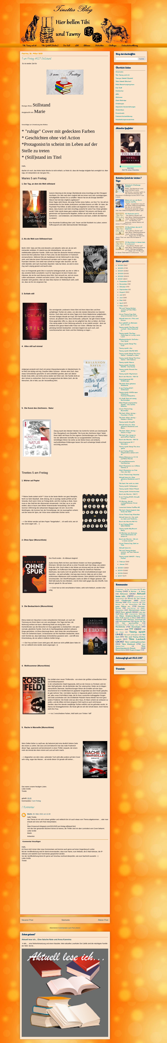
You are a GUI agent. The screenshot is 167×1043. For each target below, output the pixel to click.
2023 (121, 273)
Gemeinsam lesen (137, 610)
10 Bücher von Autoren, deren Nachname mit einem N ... (128, 534)
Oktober (122, 287)
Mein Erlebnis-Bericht (129, 616)
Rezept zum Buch (136, 625)
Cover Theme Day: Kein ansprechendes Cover (128, 315)
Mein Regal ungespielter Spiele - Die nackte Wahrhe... (128, 404)
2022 (121, 276)
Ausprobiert (120, 598)
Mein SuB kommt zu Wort (126, 618)
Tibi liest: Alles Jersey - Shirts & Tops (127, 431)
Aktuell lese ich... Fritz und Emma (128, 319)
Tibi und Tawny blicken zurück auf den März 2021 (127, 309)
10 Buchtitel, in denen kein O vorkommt (135, 243)
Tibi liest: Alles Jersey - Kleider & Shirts (127, 418)
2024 (121, 271)
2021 (120, 279)
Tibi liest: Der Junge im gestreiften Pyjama (127, 436)
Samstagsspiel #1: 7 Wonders (126, 443)
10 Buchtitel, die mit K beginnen (133, 228)
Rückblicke (120, 627)
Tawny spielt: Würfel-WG (128, 351)
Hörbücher (120, 91)
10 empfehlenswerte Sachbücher (127, 462)
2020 (121, 568)
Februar (122, 561)
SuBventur (120, 629)
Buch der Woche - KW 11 (128, 494)
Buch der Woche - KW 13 (128, 376)
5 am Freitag (36, 801)
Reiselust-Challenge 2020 (132, 185)
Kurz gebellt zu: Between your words (128, 323)
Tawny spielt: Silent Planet (129, 489)
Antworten (31, 836)
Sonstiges (135, 627)
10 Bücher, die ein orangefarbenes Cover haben (128, 503)
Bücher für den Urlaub (136, 598)
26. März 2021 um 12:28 (41, 814)
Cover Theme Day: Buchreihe (126, 409)
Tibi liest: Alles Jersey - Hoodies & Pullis (127, 414)
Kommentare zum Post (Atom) (69, 928)
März (121, 306)
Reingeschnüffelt (121, 625)
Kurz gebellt (126, 612)
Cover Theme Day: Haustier (129, 474)
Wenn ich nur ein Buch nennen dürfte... (133, 201)
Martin (29, 814)
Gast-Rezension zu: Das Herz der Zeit (128, 471)
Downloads (120, 113)
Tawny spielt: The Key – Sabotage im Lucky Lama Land (129, 335)
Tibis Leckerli (137, 639)
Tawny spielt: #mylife (127, 422)
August (122, 292)
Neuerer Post (27, 920)
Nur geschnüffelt (130, 623)
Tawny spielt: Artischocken (129, 491)
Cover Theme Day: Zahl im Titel (128, 544)
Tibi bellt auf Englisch (131, 635)
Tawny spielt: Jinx (125, 348)
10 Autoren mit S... (132, 214)
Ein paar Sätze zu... (130, 605)
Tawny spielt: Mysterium (128, 374)
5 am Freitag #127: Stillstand (126, 389)
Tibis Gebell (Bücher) (49, 45)
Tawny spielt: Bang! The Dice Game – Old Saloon (129, 358)
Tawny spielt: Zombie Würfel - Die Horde (127, 366)
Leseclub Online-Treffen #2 (129, 507)
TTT (131, 629)
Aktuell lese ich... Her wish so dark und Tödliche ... (128, 518)
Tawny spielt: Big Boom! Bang (128, 529)
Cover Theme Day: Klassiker (129, 514)
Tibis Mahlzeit (128, 644)
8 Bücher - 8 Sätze (137, 591)
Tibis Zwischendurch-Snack (130, 647)
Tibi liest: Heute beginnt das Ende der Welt (129, 511)
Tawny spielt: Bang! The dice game (129, 447)
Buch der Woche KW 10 (128, 521)
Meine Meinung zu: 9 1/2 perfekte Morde (128, 458)
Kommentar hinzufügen (31, 841)
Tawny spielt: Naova (126, 362)
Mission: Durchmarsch (136, 619)
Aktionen (87, 45)
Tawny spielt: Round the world (128, 370)
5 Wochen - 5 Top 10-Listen (126, 589)
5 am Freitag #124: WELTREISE (126, 525)
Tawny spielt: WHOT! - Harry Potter (129, 557)
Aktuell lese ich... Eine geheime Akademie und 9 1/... (129, 479)
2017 (120, 576)
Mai (121, 300)
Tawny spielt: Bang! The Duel (127, 344)
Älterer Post (103, 920)
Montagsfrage (124, 621)
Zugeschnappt (135, 650)
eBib (77, 45)
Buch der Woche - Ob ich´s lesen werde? (128, 540)
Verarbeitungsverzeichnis (125, 119)
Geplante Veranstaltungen (125, 107)
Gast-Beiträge (121, 100)
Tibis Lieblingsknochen (135, 642)
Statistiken (99, 45)
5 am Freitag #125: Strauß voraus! (129, 497)
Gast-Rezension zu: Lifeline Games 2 (129, 466)
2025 (121, 268)
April (121, 303)
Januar (122, 564)
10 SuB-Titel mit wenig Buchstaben (127, 399)
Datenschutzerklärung (130, 45)
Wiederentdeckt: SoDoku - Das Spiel (129, 340)
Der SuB (66, 45)
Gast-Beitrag (131, 608)
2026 (121, 265)
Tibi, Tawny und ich (29, 45)
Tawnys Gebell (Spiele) (124, 78)
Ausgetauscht (138, 596)
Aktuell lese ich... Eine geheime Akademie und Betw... (128, 426)
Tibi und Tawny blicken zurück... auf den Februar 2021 (129, 552)
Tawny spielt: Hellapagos (128, 486)
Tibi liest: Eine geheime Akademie (127, 384)
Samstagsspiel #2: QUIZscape (126, 380)
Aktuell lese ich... (125, 548)
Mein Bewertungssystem (125, 84)
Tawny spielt (137, 631)
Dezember (123, 281)
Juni (121, 297)
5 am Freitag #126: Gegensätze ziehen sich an (128, 452)
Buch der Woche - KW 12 (128, 439)
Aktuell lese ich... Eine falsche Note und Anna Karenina (46, 939)
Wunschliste (120, 650)
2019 (120, 570)
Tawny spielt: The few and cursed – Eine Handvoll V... (128, 329)
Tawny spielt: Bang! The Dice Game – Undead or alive (129, 354)
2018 (120, 573)
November (123, 284)
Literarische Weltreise (137, 614)
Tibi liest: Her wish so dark (128, 483)
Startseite (65, 920)
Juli (121, 295)
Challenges (113, 45)
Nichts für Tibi (139, 621)
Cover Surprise (132, 602)
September (123, 289)
